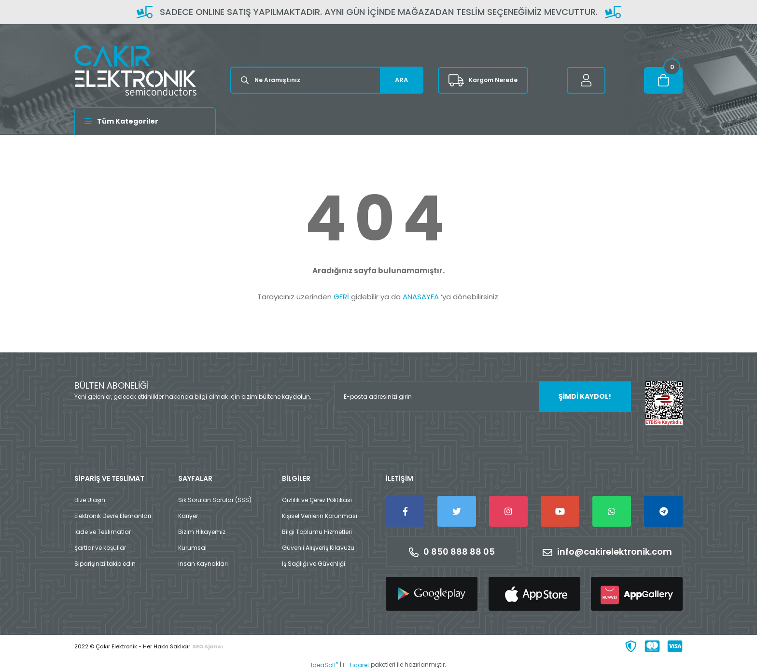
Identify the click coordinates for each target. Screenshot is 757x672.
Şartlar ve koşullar (100, 548)
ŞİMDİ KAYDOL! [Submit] (585, 396)
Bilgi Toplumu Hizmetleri (317, 532)
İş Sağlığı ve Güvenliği (313, 564)
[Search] (326, 80)
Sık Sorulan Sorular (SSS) (215, 500)
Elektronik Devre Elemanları (112, 516)
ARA (401, 79)
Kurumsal (192, 548)
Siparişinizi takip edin (105, 564)
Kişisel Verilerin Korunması (319, 516)
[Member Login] (586, 80)
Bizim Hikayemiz (201, 532)
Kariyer (188, 516)
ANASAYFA (421, 297)
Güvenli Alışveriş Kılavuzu (318, 548)
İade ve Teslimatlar (102, 532)
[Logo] (135, 70)
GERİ (341, 297)
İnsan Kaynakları (203, 564)
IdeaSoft (324, 665)
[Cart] (663, 80)
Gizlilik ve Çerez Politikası (317, 500)
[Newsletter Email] (482, 396)
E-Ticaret (356, 665)
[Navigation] (145, 121)
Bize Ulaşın (89, 500)
